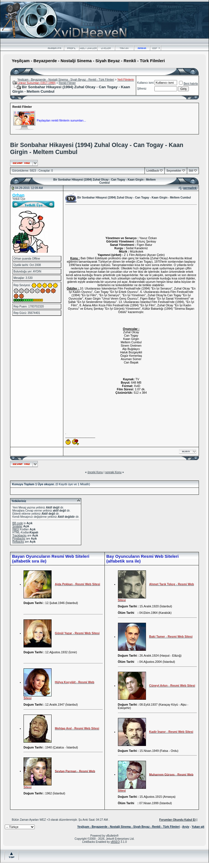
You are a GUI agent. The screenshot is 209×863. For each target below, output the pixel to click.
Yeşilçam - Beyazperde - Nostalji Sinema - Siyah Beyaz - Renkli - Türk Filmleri (65, 79)
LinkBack (153, 170)
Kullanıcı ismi (145, 82)
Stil (191, 170)
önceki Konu (95, 472)
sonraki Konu (113, 472)
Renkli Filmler (67, 83)
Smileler (17, 526)
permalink (189, 188)
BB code (17, 523)
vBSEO (115, 841)
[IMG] (15, 529)
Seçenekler (173, 170)
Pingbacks (18, 538)
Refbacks (18, 541)
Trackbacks (19, 535)
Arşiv (185, 826)
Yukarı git (198, 826)
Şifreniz (142, 88)
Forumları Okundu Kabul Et (177, 819)
